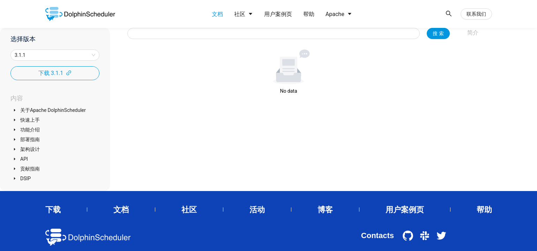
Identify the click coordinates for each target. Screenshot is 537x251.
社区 (189, 209)
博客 (325, 209)
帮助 (484, 209)
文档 (121, 209)
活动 (257, 209)
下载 (53, 209)
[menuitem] (217, 14)
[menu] (324, 14)
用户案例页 (405, 209)
